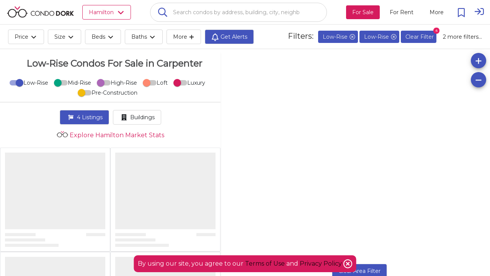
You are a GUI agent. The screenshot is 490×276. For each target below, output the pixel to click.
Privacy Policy (321, 263)
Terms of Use (265, 263)
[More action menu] (436, 12)
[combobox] (238, 12)
